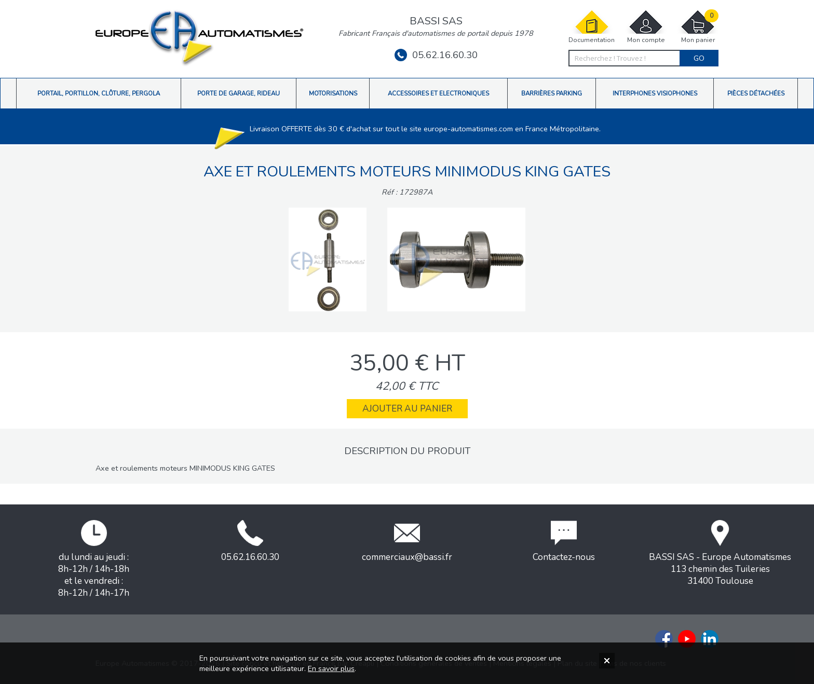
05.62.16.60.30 (436, 55)
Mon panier (697, 26)
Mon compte (646, 26)
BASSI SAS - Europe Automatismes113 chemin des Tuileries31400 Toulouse (720, 553)
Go (699, 58)
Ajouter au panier (407, 409)
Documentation (591, 26)
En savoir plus (331, 668)
